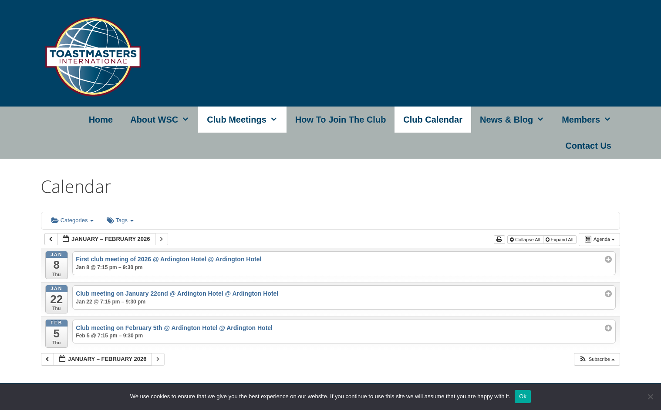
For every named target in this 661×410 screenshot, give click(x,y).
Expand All (560, 239)
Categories (72, 220)
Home (101, 119)
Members (591, 120)
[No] (650, 396)
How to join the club (340, 119)
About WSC (164, 120)
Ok (522, 396)
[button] (596, 359)
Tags (120, 220)
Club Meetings (247, 120)
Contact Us (588, 145)
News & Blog (516, 120)
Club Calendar (432, 119)
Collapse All (526, 239)
